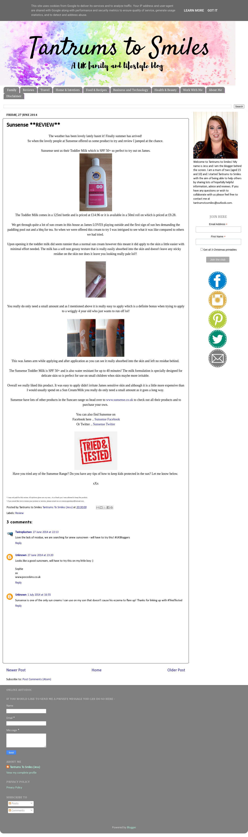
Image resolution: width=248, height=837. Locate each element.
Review (19, 513)
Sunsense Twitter (104, 424)
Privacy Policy (14, 787)
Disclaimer (13, 96)
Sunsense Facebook (107, 419)
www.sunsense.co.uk (119, 400)
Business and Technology (130, 90)
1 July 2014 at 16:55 (39, 594)
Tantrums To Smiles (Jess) (25, 767)
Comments (17, 810)
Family (11, 90)
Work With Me (193, 90)
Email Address (218, 224)
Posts (13, 803)
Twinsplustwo (23, 532)
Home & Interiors (68, 90)
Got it (213, 10)
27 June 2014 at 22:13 (45, 532)
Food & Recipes (96, 90)
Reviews (28, 90)
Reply (18, 543)
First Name (218, 236)
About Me (215, 90)
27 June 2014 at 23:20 (40, 555)
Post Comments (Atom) (36, 679)
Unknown (20, 555)
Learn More (194, 10)
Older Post (176, 670)
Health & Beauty (165, 90)
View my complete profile (21, 772)
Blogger (131, 827)
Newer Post (16, 670)
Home (97, 670)
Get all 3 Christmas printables (220, 249)
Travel (44, 90)
